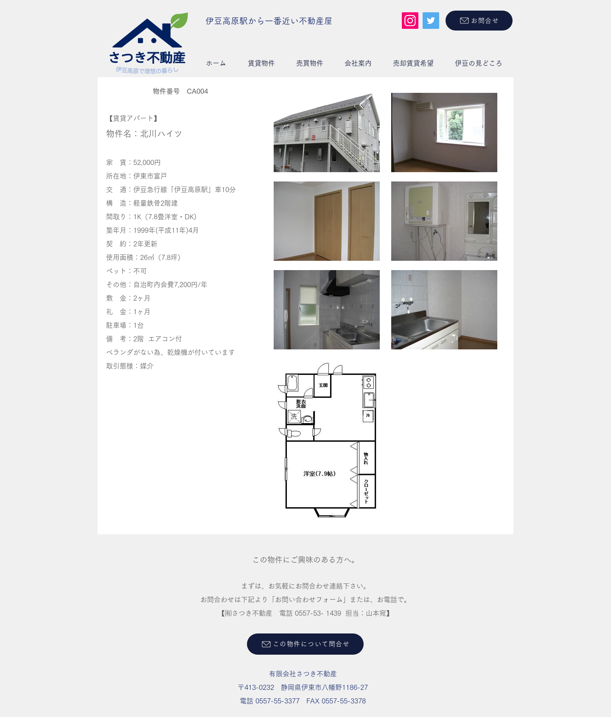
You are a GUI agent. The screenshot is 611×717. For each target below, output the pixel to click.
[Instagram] (410, 20)
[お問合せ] (479, 21)
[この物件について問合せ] (305, 644)
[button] (261, 63)
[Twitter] (431, 20)
